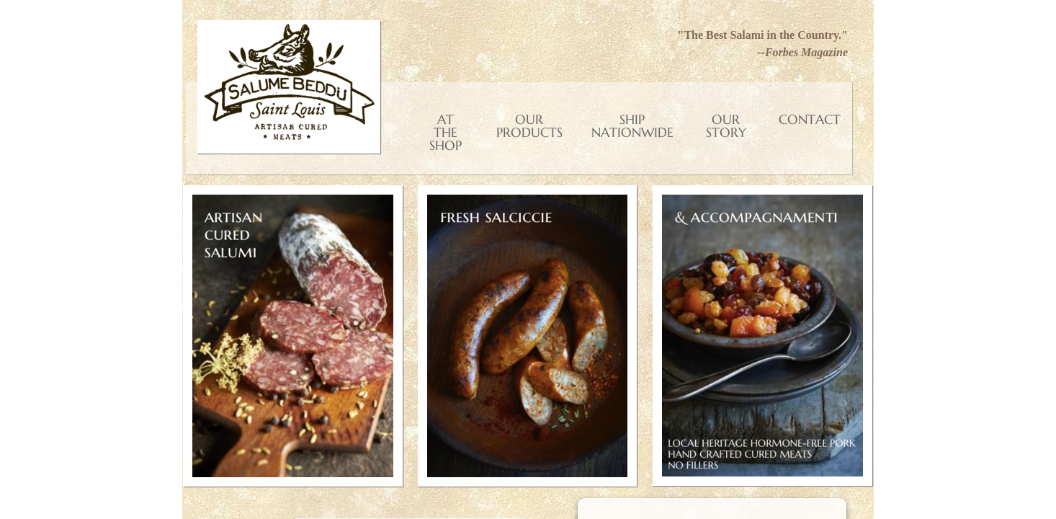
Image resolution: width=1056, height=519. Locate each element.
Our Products (529, 126)
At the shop (445, 132)
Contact (810, 119)
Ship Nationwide (632, 126)
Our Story (726, 126)
